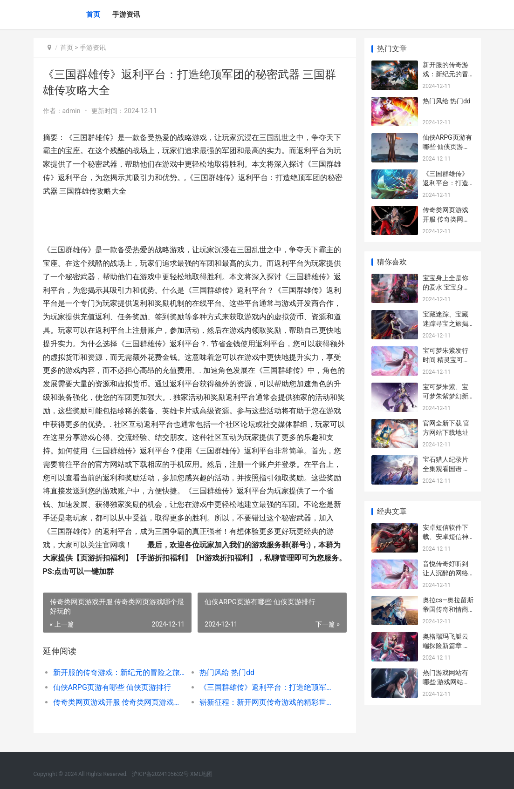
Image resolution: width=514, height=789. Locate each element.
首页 (93, 14)
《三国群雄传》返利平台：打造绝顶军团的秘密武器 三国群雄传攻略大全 (264, 687)
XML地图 (201, 774)
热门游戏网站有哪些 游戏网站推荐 (446, 682)
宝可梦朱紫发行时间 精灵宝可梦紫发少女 (446, 359)
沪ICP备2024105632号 (160, 774)
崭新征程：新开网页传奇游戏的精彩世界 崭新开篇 (264, 702)
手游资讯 (126, 14)
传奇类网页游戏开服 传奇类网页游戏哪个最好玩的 (119, 702)
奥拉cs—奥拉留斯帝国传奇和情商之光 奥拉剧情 (448, 609)
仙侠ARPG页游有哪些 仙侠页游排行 (112, 687)
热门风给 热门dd (226, 672)
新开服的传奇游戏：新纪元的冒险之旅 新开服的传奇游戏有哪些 (119, 672)
